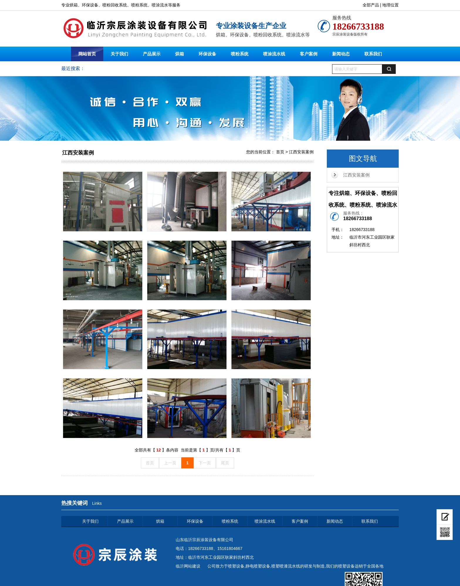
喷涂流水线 (274, 53)
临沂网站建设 (188, 566)
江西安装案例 (356, 174)
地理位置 (390, 5)
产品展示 (151, 53)
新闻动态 (341, 53)
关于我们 (119, 53)
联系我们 (373, 53)
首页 (280, 152)
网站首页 (87, 53)
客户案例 (308, 53)
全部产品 (371, 5)
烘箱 (179, 53)
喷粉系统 (239, 53)
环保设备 (207, 53)
